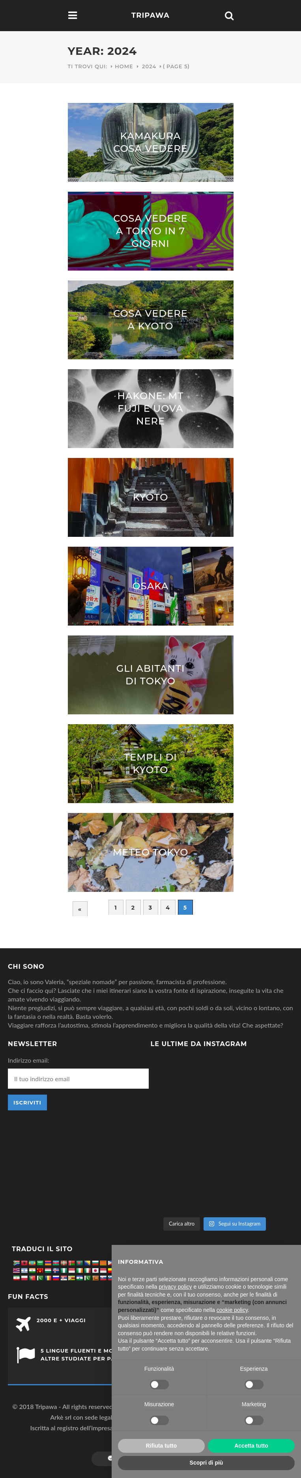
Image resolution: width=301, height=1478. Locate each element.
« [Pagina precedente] (80, 909)
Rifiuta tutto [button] (161, 1445)
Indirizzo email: (28, 1060)
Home (124, 66)
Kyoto (150, 497)
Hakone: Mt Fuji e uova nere (151, 408)
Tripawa (150, 15)
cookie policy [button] (232, 1310)
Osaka (151, 586)
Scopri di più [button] (206, 1462)
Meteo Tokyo (151, 852)
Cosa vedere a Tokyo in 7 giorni (150, 231)
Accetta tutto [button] (251, 1445)
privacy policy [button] (175, 1287)
